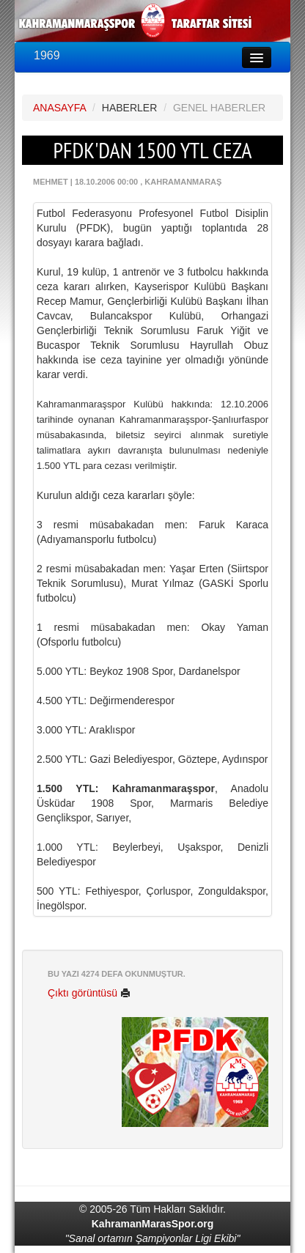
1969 (47, 55)
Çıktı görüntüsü (89, 993)
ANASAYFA (59, 108)
